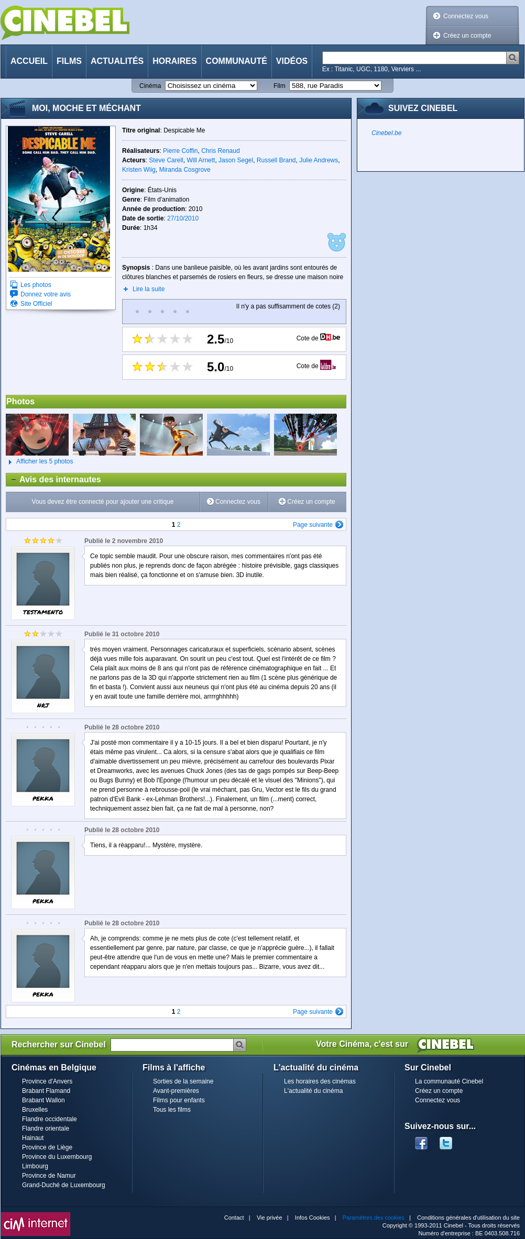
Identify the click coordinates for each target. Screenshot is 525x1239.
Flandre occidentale (49, 1119)
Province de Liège (47, 1147)
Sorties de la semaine (183, 1081)
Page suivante (313, 524)
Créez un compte (467, 35)
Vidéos (292, 61)
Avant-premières (176, 1090)
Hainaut (32, 1138)
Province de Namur (49, 1175)
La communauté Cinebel (449, 1081)
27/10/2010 (183, 218)
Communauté (236, 61)
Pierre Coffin (180, 150)
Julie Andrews (318, 160)
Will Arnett (201, 160)
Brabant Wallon (43, 1100)
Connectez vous (465, 16)
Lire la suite (149, 289)
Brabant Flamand (46, 1090)
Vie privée (269, 1217)
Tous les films (172, 1109)
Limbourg (35, 1166)
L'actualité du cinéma (313, 1090)
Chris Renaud (220, 150)
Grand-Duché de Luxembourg (63, 1185)
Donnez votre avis (45, 294)
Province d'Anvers (47, 1081)
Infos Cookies (312, 1217)
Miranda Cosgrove (185, 169)
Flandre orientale (45, 1128)
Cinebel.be (386, 133)
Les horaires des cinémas (320, 1081)
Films (69, 61)
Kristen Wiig (139, 169)
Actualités (117, 61)
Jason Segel (235, 160)
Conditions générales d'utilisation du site (468, 1217)
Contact (234, 1217)
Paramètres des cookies (373, 1217)
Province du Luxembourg (57, 1156)
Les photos (35, 285)
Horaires (174, 61)
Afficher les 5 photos (39, 462)
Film (280, 86)
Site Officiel (36, 303)
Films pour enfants (179, 1100)
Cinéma (150, 86)
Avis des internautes (53, 479)
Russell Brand (276, 160)
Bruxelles (35, 1109)
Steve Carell (166, 160)
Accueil (29, 61)
